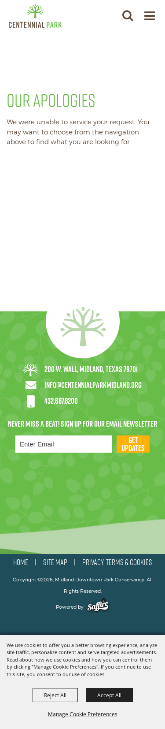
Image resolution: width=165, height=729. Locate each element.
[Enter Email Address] (63, 444)
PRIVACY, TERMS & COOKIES (117, 562)
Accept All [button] (109, 695)
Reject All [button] (55, 695)
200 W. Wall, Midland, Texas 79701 (91, 369)
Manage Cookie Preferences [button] (82, 714)
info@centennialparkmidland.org (93, 385)
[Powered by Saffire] (98, 607)
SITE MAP (55, 562)
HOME (20, 562)
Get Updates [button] (133, 444)
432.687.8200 (61, 400)
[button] (127, 15)
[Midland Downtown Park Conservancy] (35, 16)
